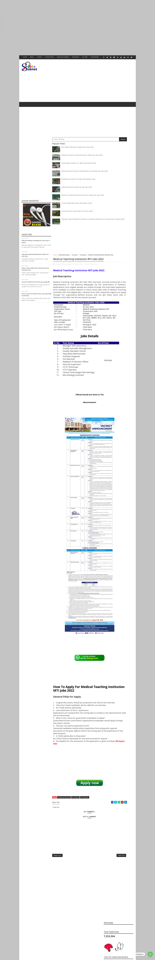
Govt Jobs (75, 247)
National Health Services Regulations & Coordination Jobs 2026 (123, 342)
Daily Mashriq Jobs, (78, 262)
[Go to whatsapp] (150, 954)
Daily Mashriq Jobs (64, 247)
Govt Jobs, (88, 262)
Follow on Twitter (119, 291)
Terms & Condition (63, 57)
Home (25, 57)
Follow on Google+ (119, 295)
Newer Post (57, 911)
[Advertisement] (59, 14)
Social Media (95, 57)
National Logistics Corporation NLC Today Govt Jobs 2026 (123, 326)
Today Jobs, (94, 262)
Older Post (97, 911)
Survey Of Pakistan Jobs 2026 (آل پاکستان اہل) (36, 274)
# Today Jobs (85, 852)
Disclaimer (75, 57)
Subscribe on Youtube (119, 304)
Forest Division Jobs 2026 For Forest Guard (77, 203)
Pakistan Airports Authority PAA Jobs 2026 (77, 179)
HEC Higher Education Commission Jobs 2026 (78, 139)
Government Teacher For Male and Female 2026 (79, 155)
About (32, 57)
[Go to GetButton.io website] (150, 958)
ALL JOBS (85, 57)
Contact (39, 57)
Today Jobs (83, 247)
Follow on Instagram (119, 300)
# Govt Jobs (75, 852)
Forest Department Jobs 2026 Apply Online (77, 195)
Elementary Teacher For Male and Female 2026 (78, 171)
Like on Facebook (119, 287)
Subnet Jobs (37, 923)
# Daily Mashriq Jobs (64, 852)
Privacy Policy (49, 57)
